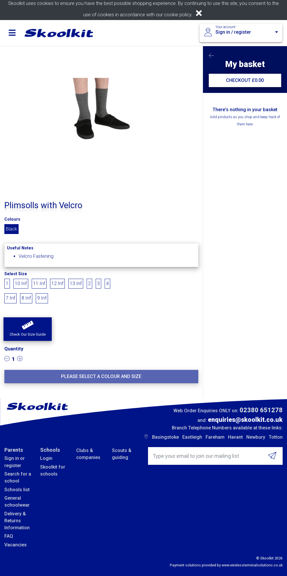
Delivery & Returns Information (17, 521)
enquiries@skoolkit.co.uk (245, 419)
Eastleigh (192, 437)
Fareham (215, 437)
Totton (276, 437)
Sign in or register (14, 462)
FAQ (8, 536)
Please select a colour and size (101, 376)
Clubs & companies (88, 454)
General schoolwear (17, 501)
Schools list (17, 489)
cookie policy (177, 14)
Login (46, 458)
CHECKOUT (245, 80)
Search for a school (17, 477)
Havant (235, 437)
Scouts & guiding (121, 454)
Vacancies (15, 545)
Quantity (13, 349)
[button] (27, 329)
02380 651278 (261, 410)
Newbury (255, 437)
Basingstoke (165, 437)
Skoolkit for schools (52, 470)
